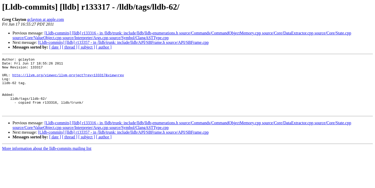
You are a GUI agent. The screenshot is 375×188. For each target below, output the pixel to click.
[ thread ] (69, 47)
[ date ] (55, 47)
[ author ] (104, 47)
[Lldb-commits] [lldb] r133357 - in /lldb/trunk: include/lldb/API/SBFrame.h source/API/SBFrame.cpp (123, 42)
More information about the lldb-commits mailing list (46, 159)
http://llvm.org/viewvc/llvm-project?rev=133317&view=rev (68, 79)
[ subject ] (86, 47)
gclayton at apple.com (45, 19)
